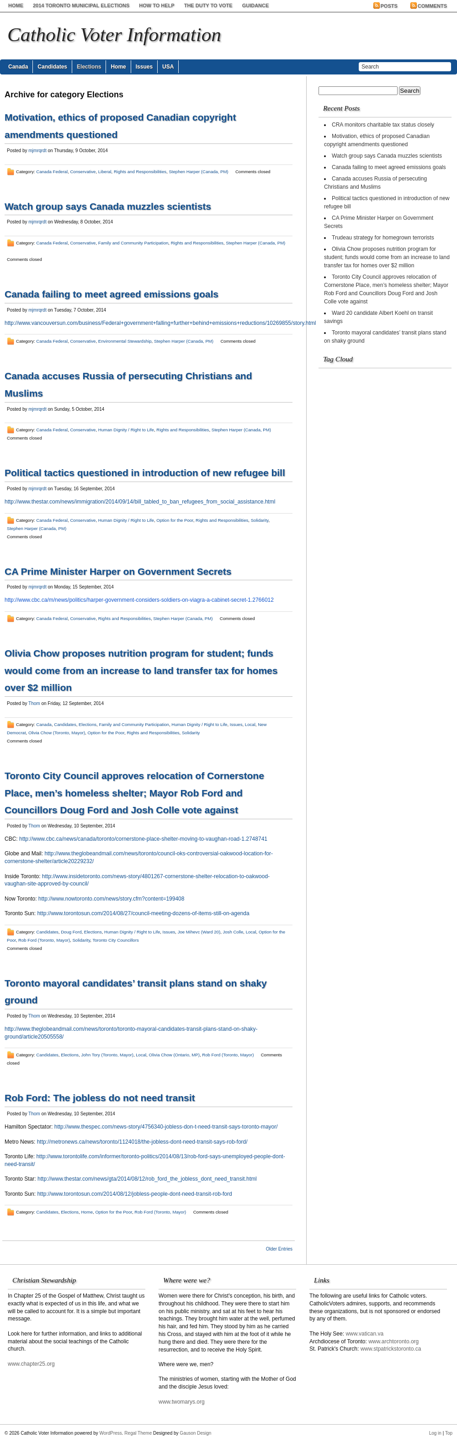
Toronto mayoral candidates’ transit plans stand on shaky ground (385, 336)
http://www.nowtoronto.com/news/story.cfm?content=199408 (111, 899)
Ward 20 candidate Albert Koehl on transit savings (378, 317)
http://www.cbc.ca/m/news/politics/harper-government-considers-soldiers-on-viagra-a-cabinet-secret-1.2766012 (139, 600)
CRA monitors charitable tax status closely (383, 125)
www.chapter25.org (31, 1364)
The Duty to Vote (208, 5)
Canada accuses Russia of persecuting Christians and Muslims (375, 182)
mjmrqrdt (37, 150)
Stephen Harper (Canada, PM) (198, 171)
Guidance (255, 5)
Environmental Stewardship (125, 341)
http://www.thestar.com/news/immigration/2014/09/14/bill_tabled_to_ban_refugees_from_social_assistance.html (140, 501)
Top (448, 1433)
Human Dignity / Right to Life (126, 429)
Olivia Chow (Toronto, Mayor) (56, 732)
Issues (144, 67)
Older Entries (279, 1248)
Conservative (83, 171)
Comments (432, 6)
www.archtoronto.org (393, 1341)
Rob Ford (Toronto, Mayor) (44, 940)
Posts (389, 6)
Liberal (105, 171)
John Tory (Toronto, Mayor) (107, 1054)
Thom (34, 703)
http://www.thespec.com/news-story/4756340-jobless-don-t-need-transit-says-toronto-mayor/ (166, 1127)
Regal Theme (138, 1433)
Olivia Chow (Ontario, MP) (174, 1054)
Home (15, 5)
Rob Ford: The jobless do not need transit (100, 1097)
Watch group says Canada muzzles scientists (108, 206)
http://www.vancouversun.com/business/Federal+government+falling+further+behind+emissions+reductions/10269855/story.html (160, 323)
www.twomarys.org (182, 1402)
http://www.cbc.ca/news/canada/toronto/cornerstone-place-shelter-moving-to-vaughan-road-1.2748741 (143, 839)
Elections (89, 67)
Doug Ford (71, 931)
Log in (435, 1433)
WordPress (111, 1433)
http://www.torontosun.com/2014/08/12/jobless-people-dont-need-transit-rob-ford (134, 1194)
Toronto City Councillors (115, 940)
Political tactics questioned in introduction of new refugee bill (145, 472)
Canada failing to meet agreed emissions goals (111, 294)
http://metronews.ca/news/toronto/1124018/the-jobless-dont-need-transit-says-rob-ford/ (142, 1142)
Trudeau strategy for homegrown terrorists (383, 237)
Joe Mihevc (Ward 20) (199, 931)
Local (250, 724)
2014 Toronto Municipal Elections (81, 5)
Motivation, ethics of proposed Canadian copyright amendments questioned (377, 140)
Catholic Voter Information (114, 34)
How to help (156, 5)
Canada (18, 67)
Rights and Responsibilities (140, 171)
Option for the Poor (174, 520)
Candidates (52, 67)
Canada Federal (52, 171)
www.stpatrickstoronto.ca (391, 1349)
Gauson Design (195, 1433)
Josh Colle (233, 931)
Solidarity (260, 520)
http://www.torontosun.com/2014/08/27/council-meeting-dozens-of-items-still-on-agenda (143, 913)
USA (168, 67)
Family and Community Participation (133, 242)
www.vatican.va (364, 1334)
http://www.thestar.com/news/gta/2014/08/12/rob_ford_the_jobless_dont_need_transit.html (147, 1179)
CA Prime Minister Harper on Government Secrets (118, 571)
